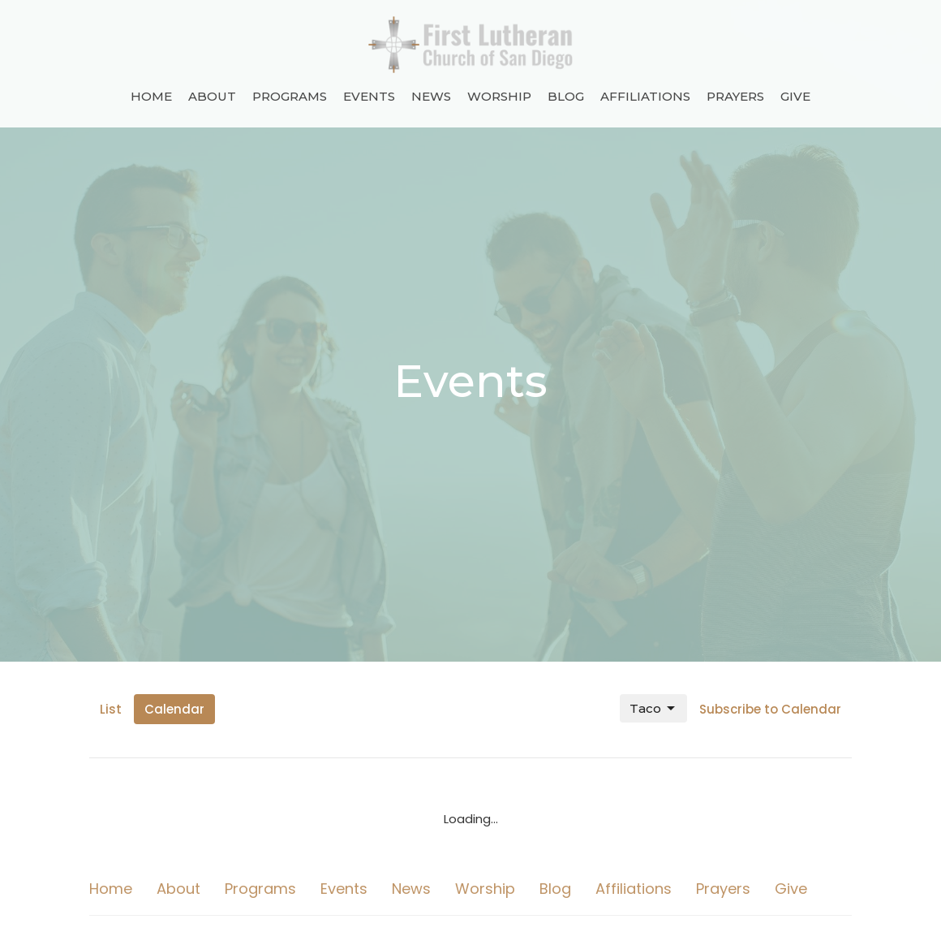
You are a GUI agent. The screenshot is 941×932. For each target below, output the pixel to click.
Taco (653, 709)
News (431, 96)
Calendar (174, 709)
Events (369, 96)
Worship (499, 96)
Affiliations (645, 96)
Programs (289, 96)
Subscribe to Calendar (770, 709)
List (111, 709)
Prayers (735, 96)
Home (151, 96)
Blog (566, 96)
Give (795, 96)
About (212, 96)
